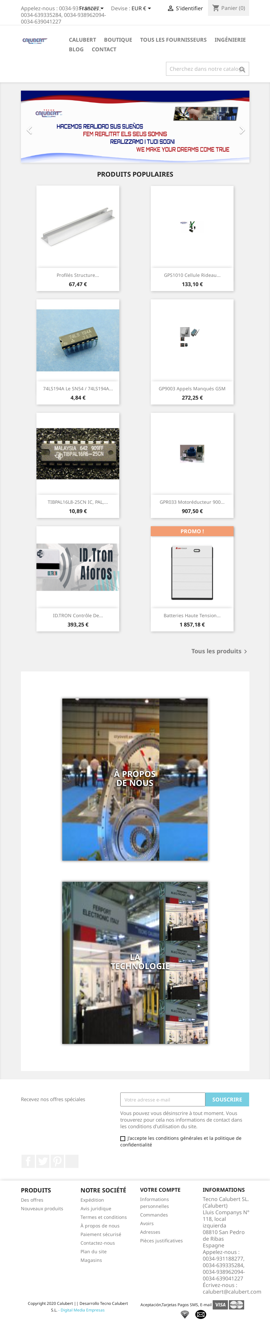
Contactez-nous (98, 1243)
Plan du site (94, 1251)
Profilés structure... (78, 275)
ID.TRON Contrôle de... (78, 615)
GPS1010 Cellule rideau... (192, 275)
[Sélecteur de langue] (92, 9)
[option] (135, 127)
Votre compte (160, 1189)
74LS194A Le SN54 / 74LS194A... (78, 388)
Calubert (82, 39)
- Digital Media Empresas (81, 1310)
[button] (38, 127)
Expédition (92, 1200)
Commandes (154, 1215)
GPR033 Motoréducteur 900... (192, 502)
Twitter (42, 1161)
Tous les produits (220, 652)
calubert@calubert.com (232, 1291)
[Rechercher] (207, 69)
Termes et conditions (104, 1217)
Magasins (91, 1260)
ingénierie (230, 39)
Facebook (28, 1161)
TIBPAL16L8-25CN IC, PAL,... (78, 502)
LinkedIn (72, 1161)
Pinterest (57, 1161)
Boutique (118, 39)
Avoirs (147, 1223)
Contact (104, 49)
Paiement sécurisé (101, 1234)
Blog (76, 49)
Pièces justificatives (161, 1240)
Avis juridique (96, 1208)
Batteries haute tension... (192, 615)
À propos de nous (100, 1226)
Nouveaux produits (42, 1208)
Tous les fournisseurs (173, 39)
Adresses (150, 1232)
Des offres (32, 1200)
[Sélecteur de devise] (142, 9)
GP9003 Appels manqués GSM (192, 388)
